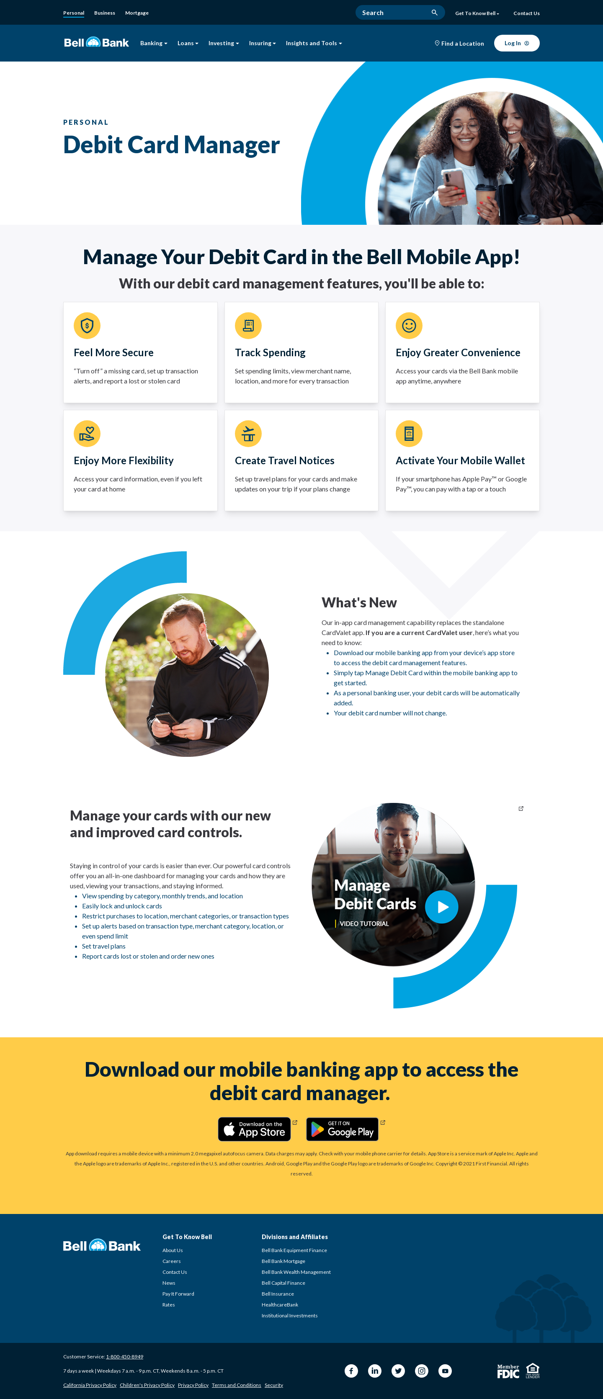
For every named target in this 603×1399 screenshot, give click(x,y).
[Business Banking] (104, 13)
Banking (154, 43)
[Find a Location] (459, 43)
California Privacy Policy (89, 1385)
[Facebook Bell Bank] (351, 1371)
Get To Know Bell (477, 13)
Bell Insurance (278, 1294)
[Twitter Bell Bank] (398, 1371)
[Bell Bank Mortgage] (137, 13)
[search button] (435, 13)
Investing (224, 43)
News (168, 1283)
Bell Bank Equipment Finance (294, 1250)
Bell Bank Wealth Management (296, 1272)
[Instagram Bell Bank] (421, 1371)
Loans (188, 43)
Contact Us (174, 1272)
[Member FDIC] (508, 1371)
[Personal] (73, 13)
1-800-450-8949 (124, 1356)
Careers (171, 1261)
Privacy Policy (193, 1385)
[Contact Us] (526, 14)
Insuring (262, 43)
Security (274, 1385)
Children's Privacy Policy (147, 1385)
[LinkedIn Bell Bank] (374, 1371)
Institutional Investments (290, 1315)
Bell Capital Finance (283, 1283)
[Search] (400, 12)
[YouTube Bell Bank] (445, 1371)
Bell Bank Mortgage (283, 1261)
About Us (172, 1250)
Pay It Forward (178, 1294)
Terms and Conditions (236, 1385)
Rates (168, 1304)
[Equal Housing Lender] (533, 1370)
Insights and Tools (314, 43)
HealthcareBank (280, 1304)
